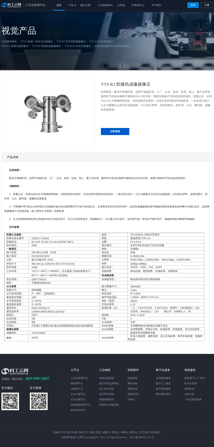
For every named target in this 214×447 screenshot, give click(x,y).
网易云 (124, 432)
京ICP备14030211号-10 (141, 437)
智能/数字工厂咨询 (194, 378)
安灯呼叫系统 (106, 394)
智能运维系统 (106, 378)
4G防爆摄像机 (9, 41)
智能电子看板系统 (109, 404)
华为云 (115, 432)
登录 (193, 5)
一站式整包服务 (193, 399)
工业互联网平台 (79, 378)
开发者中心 (138, 5)
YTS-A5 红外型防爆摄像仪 (71, 41)
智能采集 (132, 378)
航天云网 (72, 432)
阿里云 (133, 432)
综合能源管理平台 (81, 404)
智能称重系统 (106, 399)
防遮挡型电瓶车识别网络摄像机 (112, 46)
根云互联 (96, 432)
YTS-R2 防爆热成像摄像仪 (46, 46)
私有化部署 (190, 383)
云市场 (121, 5)
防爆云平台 (59, 432)
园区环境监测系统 (109, 383)
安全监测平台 (78, 399)
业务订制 (189, 394)
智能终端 (132, 388)
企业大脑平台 (78, 394)
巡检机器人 (134, 394)
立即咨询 (115, 131)
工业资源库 (105, 5)
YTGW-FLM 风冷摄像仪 (78, 46)
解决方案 (86, 5)
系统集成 (189, 388)
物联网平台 (77, 383)
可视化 (131, 399)
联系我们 (156, 432)
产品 (72, 5)
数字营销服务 (163, 388)
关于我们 (156, 5)
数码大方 (84, 432)
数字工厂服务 (163, 383)
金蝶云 (106, 432)
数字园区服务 (163, 394)
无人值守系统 (106, 388)
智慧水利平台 (78, 410)
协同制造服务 (163, 378)
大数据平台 (77, 388)
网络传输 (132, 383)
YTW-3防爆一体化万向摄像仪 (36, 41)
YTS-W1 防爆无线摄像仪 (15, 46)
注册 (206, 5)
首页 (58, 5)
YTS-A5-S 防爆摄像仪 (101, 41)
